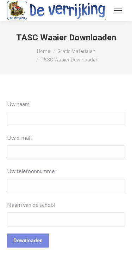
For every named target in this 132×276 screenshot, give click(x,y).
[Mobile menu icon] (118, 11)
